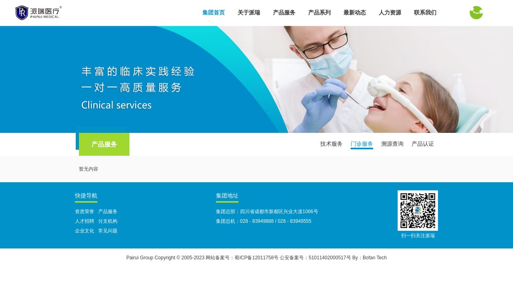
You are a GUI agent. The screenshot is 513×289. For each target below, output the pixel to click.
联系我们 (425, 12)
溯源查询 (392, 143)
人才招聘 (84, 221)
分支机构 (107, 221)
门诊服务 (362, 143)
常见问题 (107, 231)
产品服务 (284, 12)
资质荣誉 (84, 211)
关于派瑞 (249, 12)
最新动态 (354, 12)
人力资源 (390, 12)
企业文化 (84, 231)
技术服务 (331, 143)
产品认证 (423, 143)
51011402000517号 (330, 258)
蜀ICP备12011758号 (256, 258)
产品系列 (319, 12)
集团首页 (213, 12)
